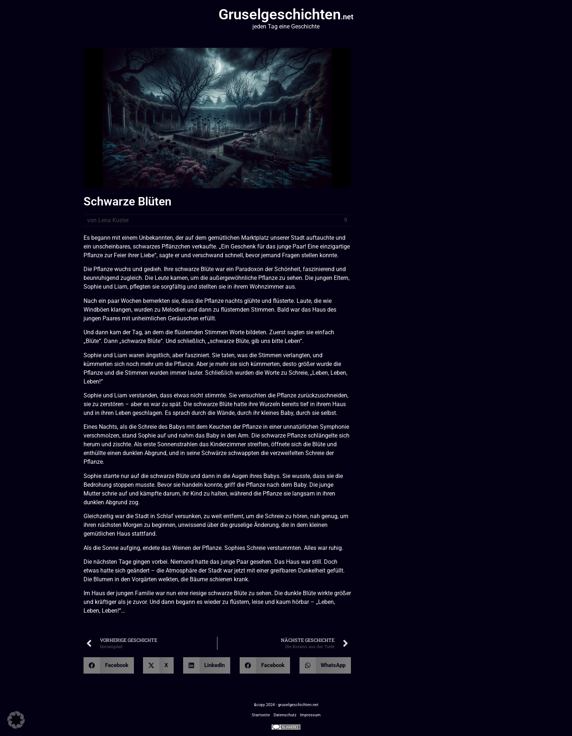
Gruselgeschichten (286, 14)
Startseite (261, 715)
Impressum (310, 715)
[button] (109, 665)
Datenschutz (285, 715)
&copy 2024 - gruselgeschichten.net (286, 704)
